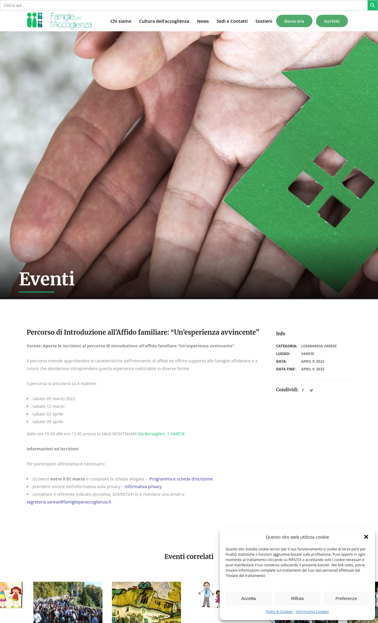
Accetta (248, 598)
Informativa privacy (143, 486)
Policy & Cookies (279, 611)
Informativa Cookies (312, 611)
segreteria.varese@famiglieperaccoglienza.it (69, 502)
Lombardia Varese (319, 346)
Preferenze (346, 598)
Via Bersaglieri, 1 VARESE (161, 433)
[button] (366, 537)
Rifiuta (297, 598)
